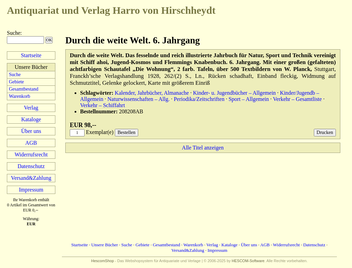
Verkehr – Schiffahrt (102, 105)
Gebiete (16, 81)
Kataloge (31, 119)
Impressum (31, 190)
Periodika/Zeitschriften (199, 99)
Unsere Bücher (104, 244)
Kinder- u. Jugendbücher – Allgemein (234, 93)
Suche (13, 33)
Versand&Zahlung (31, 178)
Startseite (31, 55)
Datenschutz (31, 166)
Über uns (31, 131)
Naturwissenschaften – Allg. (139, 99)
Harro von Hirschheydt (111, 10)
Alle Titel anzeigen (203, 148)
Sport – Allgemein (249, 99)
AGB (31, 143)
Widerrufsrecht (30, 154)
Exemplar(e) (99, 132)
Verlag (31, 108)
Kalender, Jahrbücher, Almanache (152, 93)
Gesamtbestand (23, 89)
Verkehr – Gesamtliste (297, 99)
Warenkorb (19, 96)
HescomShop (102, 261)
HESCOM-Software (248, 261)
